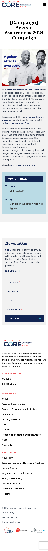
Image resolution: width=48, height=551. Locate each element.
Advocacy (7, 457)
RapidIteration (15, 522)
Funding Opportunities (13, 404)
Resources (7, 414)
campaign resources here (24, 165)
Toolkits (6, 493)
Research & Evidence (13, 488)
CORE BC (6, 378)
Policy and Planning (12, 478)
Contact (6, 429)
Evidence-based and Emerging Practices (23, 463)
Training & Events (11, 419)
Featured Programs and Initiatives (19, 409)
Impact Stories (9, 468)
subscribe (24, 318)
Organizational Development (17, 473)
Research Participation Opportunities (21, 434)
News (5, 424)
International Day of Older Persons (24, 89)
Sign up (9, 249)
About (5, 439)
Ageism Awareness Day (17, 123)
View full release (24, 178)
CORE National (9, 384)
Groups (6, 398)
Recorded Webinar (11, 483)
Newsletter (7, 445)
